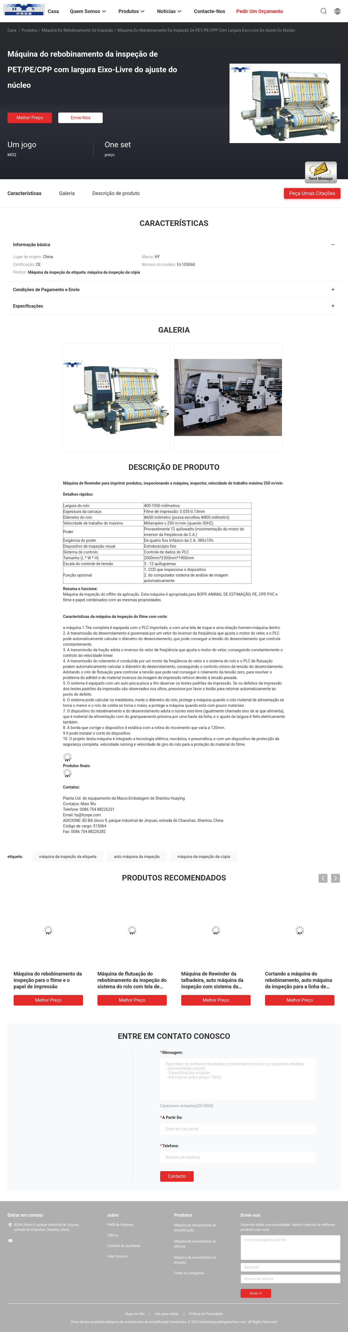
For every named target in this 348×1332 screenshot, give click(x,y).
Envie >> (256, 1293)
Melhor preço (29, 117)
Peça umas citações (312, 193)
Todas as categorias (189, 1273)
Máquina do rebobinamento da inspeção (77, 30)
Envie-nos (80, 117)
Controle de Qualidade (123, 1246)
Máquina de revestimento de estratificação (195, 1227)
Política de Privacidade (206, 1314)
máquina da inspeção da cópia (203, 856)
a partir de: (172, 1117)
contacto (177, 1176)
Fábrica (112, 1235)
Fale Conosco (117, 1256)
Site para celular (167, 1314)
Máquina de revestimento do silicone (195, 1243)
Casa (11, 30)
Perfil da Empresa (120, 1225)
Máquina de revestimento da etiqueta (195, 1260)
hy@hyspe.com (88, 815)
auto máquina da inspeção (137, 856)
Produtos (29, 30)
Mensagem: (172, 1052)
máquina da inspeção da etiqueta (68, 856)
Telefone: (170, 1146)
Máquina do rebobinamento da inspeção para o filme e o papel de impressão (48, 980)
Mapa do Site (135, 1314)
